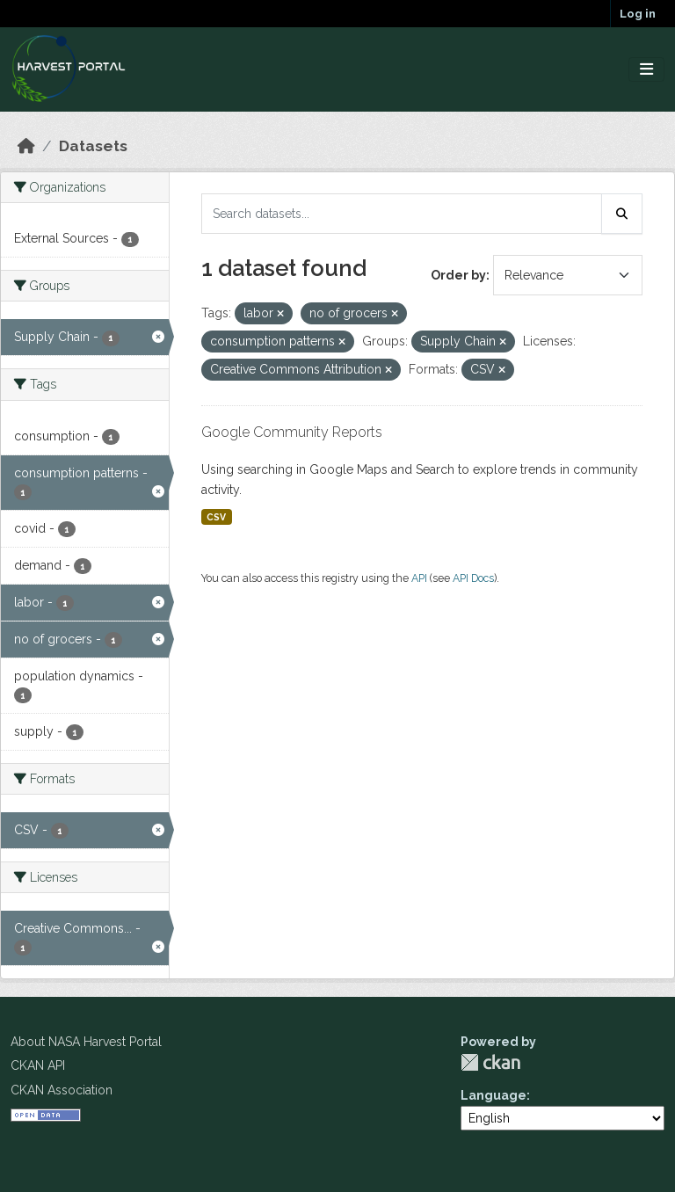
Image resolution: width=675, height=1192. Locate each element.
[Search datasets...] (401, 213)
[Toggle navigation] (646, 70)
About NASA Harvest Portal (86, 1042)
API (419, 578)
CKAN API (38, 1065)
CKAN (490, 1062)
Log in (638, 13)
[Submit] (622, 213)
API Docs (473, 578)
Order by (458, 275)
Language (493, 1095)
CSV (216, 517)
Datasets (93, 146)
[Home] (26, 146)
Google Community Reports (291, 432)
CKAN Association (61, 1090)
